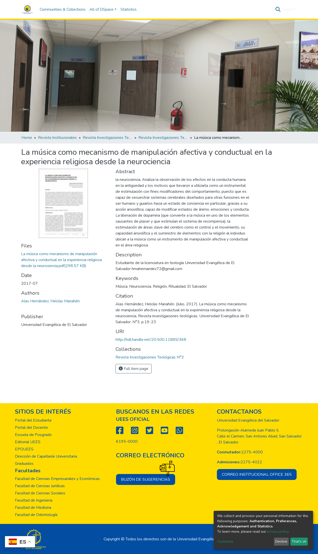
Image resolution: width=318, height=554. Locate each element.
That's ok (299, 541)
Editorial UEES (27, 442)
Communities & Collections (62, 9)
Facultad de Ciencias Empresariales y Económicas (57, 478)
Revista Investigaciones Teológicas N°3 (163, 137)
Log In (287, 9)
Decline (281, 541)
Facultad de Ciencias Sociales (40, 493)
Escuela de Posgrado (33, 434)
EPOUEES (24, 449)
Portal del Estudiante (33, 420)
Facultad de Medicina (33, 507)
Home (26, 137)
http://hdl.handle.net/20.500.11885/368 (151, 339)
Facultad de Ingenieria (33, 500)
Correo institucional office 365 (257, 474)
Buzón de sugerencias (148, 478)
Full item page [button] (133, 368)
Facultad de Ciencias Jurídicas (40, 486)
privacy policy (277, 531)
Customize (225, 541)
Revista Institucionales (57, 137)
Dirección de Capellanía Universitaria (46, 456)
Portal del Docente (31, 427)
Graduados (24, 463)
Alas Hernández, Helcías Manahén (50, 301)
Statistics (128, 9)
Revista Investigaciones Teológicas (107, 137)
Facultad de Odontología (36, 514)
